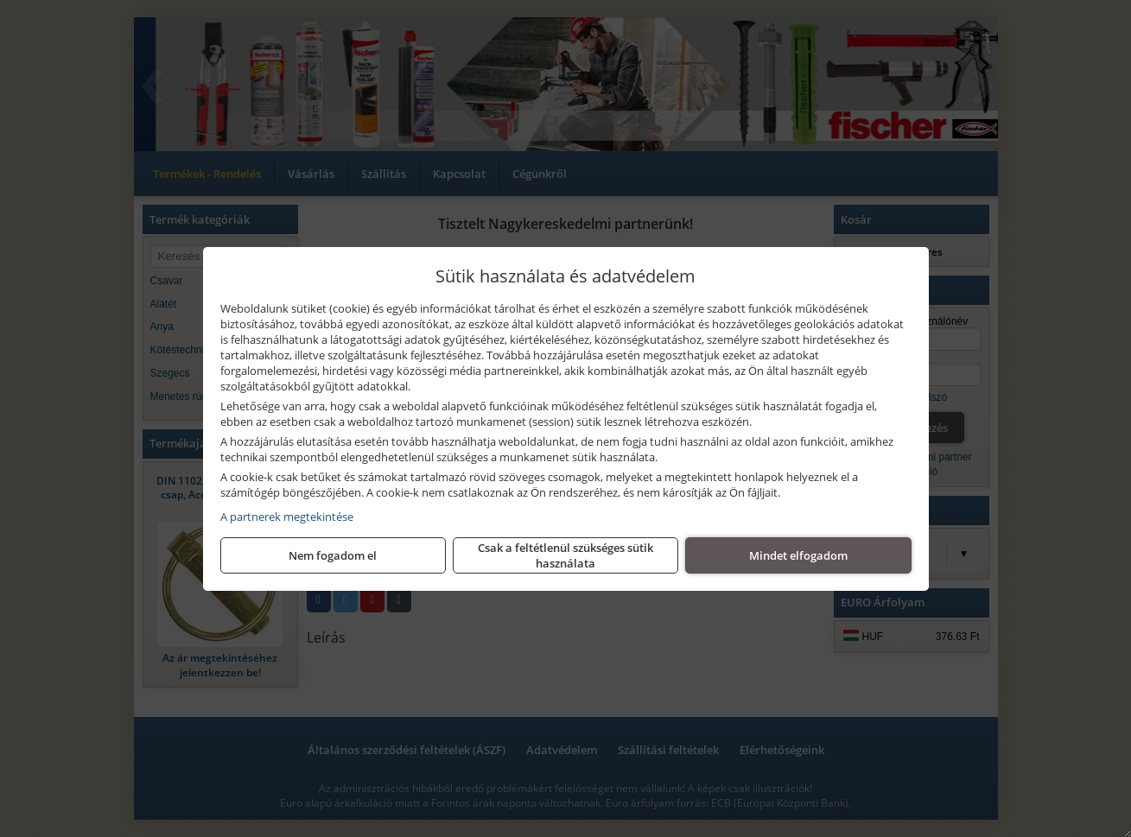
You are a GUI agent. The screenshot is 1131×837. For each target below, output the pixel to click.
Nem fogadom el (333, 555)
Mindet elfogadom (798, 555)
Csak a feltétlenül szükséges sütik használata (565, 555)
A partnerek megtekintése (286, 516)
